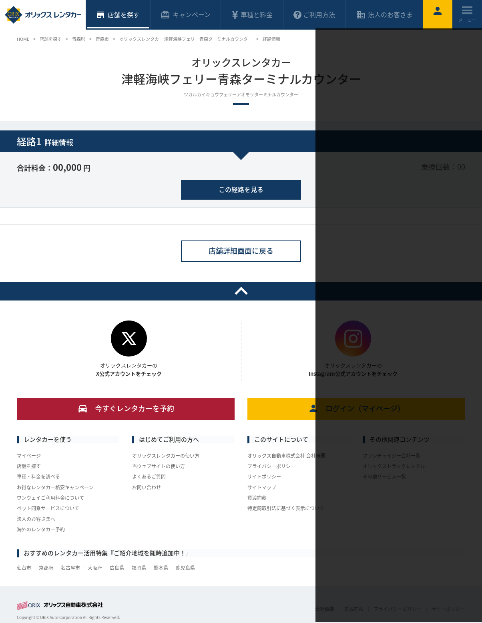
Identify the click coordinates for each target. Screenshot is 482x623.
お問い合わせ (146, 487)
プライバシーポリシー (271, 466)
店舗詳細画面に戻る (241, 250)
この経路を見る (241, 189)
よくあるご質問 (149, 476)
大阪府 (95, 567)
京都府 (46, 567)
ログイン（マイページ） (356, 408)
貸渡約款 (257, 497)
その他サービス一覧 (384, 476)
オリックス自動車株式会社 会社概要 (286, 455)
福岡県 (139, 567)
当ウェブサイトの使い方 (158, 466)
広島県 (117, 567)
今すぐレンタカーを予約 (126, 408)
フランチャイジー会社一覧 (391, 455)
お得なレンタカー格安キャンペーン (55, 487)
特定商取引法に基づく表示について (285, 508)
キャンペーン (186, 15)
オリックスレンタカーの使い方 (165, 455)
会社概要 (324, 609)
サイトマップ (261, 487)
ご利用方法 (314, 14)
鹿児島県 (185, 567)
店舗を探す (29, 466)
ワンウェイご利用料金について (50, 497)
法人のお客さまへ (36, 519)
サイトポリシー (264, 476)
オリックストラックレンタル (394, 466)
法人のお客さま (384, 15)
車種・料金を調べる (38, 476)
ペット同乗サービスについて (48, 508)
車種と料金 (252, 14)
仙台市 (24, 567)
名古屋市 (70, 567)
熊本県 (161, 567)
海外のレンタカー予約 (41, 529)
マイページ (29, 455)
